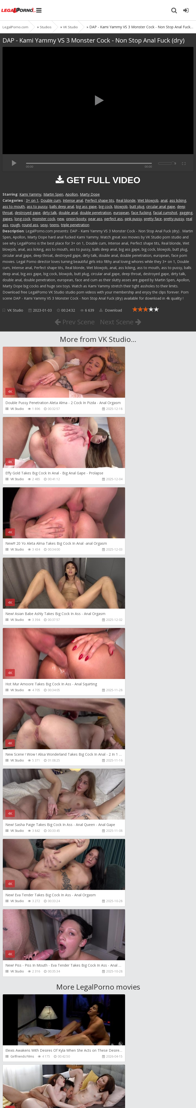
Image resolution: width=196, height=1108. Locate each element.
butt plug (137, 206)
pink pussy (133, 218)
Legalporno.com (20, 10)
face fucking (141, 212)
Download (110, 310)
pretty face (153, 218)
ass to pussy (37, 206)
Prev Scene (72, 321)
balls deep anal (62, 206)
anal (164, 200)
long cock (22, 218)
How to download (75, 1079)
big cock (105, 206)
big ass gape (86, 206)
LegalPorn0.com (40, 1094)
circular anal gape (160, 206)
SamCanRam (116, 916)
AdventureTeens (119, 845)
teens (54, 224)
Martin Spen (53, 194)
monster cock (43, 218)
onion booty (76, 218)
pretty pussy (174, 218)
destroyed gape (28, 212)
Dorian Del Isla (21, 986)
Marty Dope (90, 194)
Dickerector (115, 775)
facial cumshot (165, 212)
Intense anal (73, 200)
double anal (68, 212)
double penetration (95, 212)
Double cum (51, 200)
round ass (30, 224)
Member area (38, 1079)
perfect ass (113, 218)
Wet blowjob (148, 200)
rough (15, 224)
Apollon (71, 194)
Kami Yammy (30, 194)
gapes (8, 218)
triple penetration (75, 224)
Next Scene (123, 321)
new (60, 218)
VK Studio (15, 310)
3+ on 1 (32, 200)
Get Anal (113, 986)
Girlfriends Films (22, 775)
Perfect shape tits (99, 200)
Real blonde (126, 200)
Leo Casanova (20, 845)
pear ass (95, 218)
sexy (44, 224)
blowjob (121, 206)
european (121, 212)
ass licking (177, 200)
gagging (185, 212)
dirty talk (50, 212)
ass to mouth (14, 206)
